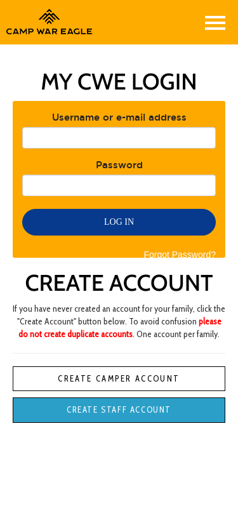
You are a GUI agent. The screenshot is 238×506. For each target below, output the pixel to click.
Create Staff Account (119, 409)
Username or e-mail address (119, 117)
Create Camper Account (119, 378)
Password (119, 165)
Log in (119, 222)
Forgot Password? (179, 255)
